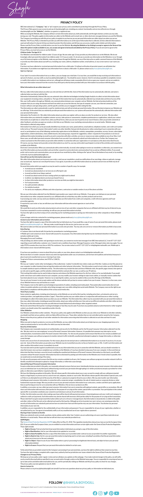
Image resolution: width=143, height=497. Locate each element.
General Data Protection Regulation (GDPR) (37, 422)
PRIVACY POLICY (57, 492)
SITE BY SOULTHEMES (68, 492)
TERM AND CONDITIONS (46, 492)
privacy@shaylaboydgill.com (102, 68)
